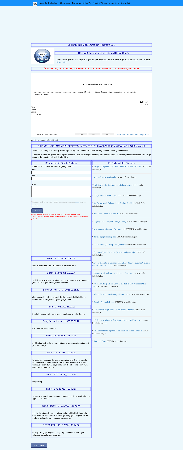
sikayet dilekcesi (100, 341)
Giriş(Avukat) (125, 3)
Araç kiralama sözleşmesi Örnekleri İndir (110, 229)
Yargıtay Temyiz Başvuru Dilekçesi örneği (110, 221)
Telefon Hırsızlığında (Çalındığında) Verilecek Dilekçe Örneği (118, 320)
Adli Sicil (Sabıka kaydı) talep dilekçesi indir (111, 294)
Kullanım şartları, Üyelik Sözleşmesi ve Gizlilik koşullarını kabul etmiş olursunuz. (54, 202)
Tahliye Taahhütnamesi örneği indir (107, 195)
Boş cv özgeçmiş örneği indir (105, 237)
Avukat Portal (39, 445)
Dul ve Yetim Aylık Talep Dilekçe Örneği (110, 245)
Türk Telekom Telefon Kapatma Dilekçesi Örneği (113, 185)
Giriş (117, 3)
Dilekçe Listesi (65, 3)
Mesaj (95, 3)
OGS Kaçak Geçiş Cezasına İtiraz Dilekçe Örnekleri (114, 310)
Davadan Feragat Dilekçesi (104, 302)
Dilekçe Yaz (87, 3)
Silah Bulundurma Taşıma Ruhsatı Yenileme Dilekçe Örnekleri (118, 331)
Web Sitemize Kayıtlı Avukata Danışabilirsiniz (133, 135)
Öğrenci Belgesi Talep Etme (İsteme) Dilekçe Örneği (114, 252)
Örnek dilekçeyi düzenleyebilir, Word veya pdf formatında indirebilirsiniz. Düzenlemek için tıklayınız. (91, 68)
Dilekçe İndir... (61, 62)
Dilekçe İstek (53, 3)
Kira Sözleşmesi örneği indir (105, 177)
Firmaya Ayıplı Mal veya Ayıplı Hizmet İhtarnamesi (114, 273)
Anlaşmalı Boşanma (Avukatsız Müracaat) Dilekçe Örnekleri (117, 167)
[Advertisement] (91, 23)
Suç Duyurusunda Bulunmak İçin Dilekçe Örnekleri (114, 203)
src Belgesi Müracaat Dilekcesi (106, 214)
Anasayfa (43, 3)
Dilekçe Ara (76, 3)
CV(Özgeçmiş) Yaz (106, 3)
